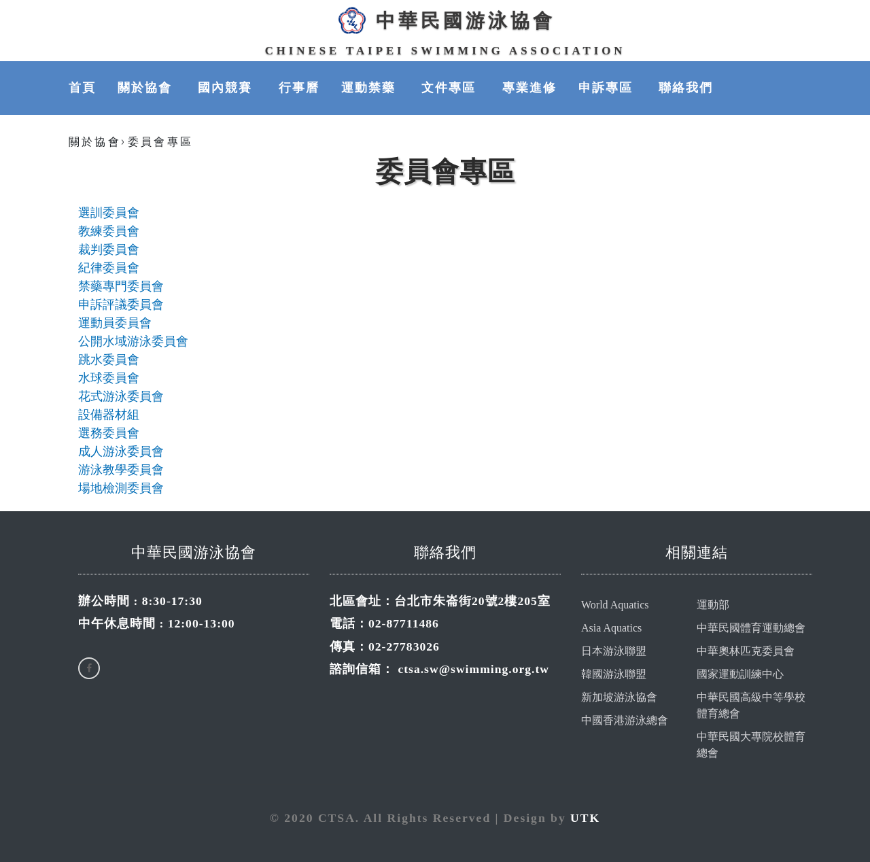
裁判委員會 (108, 249)
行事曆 (299, 87)
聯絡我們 (686, 87)
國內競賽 (227, 87)
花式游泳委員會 (121, 396)
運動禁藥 (370, 87)
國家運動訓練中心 (740, 674)
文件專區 (450, 87)
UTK (585, 818)
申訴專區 (607, 87)
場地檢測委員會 (121, 488)
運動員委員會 (115, 323)
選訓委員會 (108, 213)
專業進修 (529, 87)
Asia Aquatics (611, 628)
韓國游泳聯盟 (613, 674)
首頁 (82, 87)
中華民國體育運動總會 (751, 628)
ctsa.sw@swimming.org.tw (473, 669)
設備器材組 (108, 414)
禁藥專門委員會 (121, 286)
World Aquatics (615, 604)
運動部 (713, 604)
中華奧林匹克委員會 (746, 651)
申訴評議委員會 (121, 304)
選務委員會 (108, 433)
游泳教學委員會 (121, 470)
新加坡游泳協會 (619, 697)
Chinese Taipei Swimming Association (445, 50)
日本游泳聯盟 (613, 651)
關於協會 (147, 87)
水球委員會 (108, 378)
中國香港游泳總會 (624, 720)
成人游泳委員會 (121, 451)
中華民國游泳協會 (445, 20)
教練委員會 (108, 231)
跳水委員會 (108, 359)
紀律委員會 (108, 268)
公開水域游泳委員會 (133, 341)
